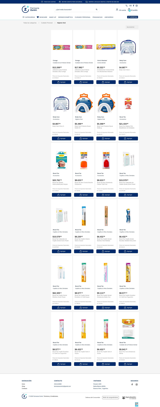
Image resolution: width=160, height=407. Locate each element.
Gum (27, 151)
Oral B (27, 179)
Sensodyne (29, 193)
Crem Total (28, 110)
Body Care (28, 89)
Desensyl (28, 127)
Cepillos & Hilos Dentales (31, 59)
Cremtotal (28, 113)
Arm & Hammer (30, 86)
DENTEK (28, 117)
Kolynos (28, 158)
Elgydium (28, 134)
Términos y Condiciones (51, 396)
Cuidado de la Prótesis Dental (30, 69)
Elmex (27, 137)
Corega (27, 106)
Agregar (61, 82)
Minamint (28, 168)
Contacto (24, 388)
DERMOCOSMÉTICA (65, 17)
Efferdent (28, 131)
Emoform (28, 141)
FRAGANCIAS (97, 17)
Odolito (27, 175)
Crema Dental (30, 64)
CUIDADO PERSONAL (83, 17)
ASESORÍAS (109, 17)
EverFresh (28, 144)
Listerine (28, 162)
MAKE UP (52, 17)
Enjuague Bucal (30, 73)
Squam (27, 196)
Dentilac (28, 124)
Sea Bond (28, 189)
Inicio (23, 384)
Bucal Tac (28, 93)
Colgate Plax (29, 103)
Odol (26, 172)
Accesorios (29, 55)
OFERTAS (133, 17)
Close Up (28, 96)
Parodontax (29, 182)
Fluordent (28, 148)
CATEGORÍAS (30, 17)
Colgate (28, 100)
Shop (23, 386)
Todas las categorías (29, 23)
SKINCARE (43, 17)
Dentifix (27, 120)
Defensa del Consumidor (93, 397)
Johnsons (28, 155)
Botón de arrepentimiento (110, 397)
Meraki (27, 165)
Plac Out (28, 186)
